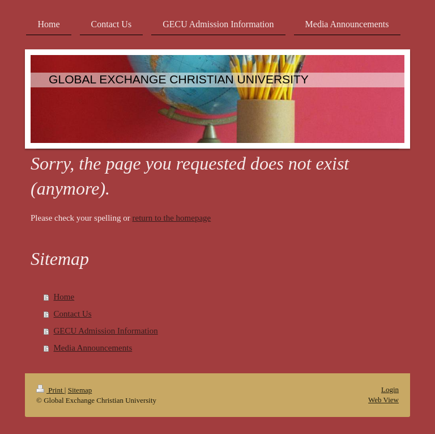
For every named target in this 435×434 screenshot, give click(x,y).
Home (64, 296)
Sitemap (80, 390)
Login (390, 389)
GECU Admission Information (106, 330)
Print (50, 390)
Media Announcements (93, 347)
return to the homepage (172, 217)
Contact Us (73, 313)
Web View (383, 399)
